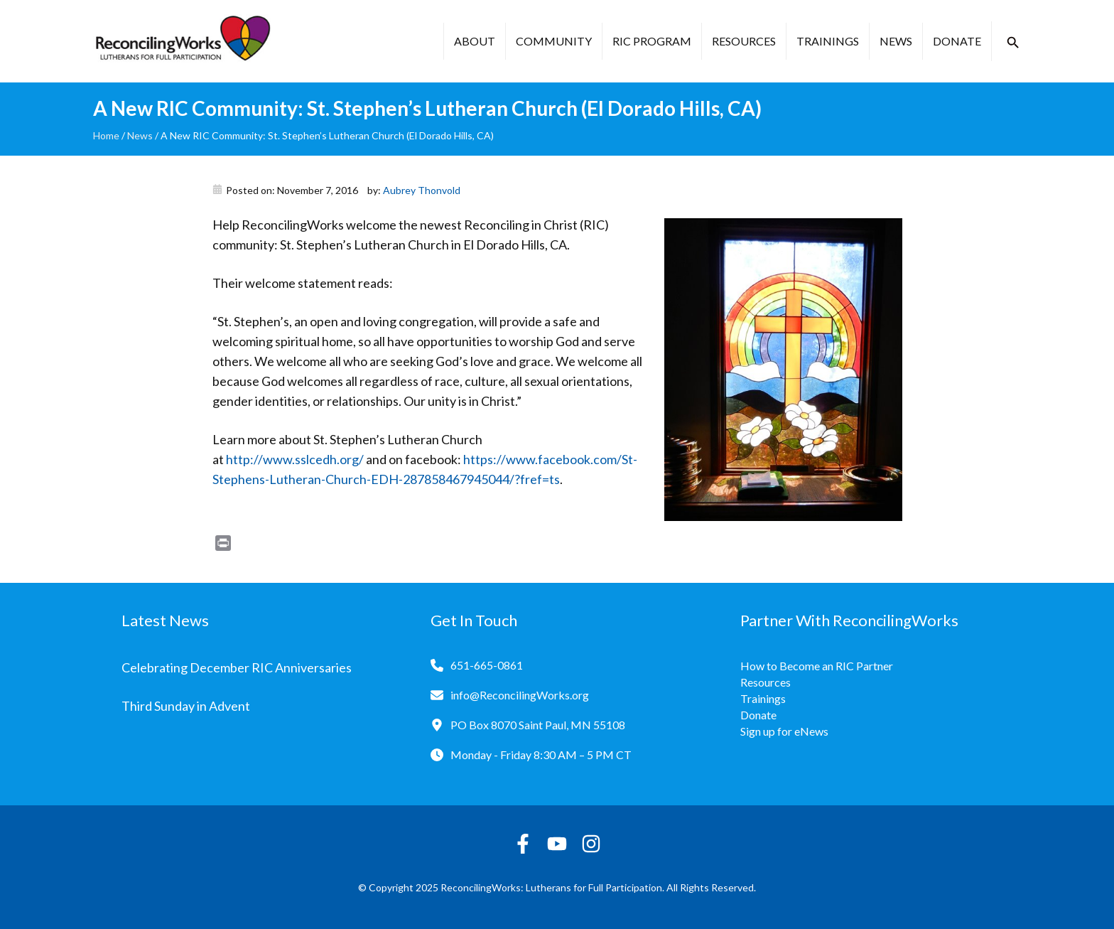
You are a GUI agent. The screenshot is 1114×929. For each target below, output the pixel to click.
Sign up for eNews (784, 731)
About (474, 41)
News (896, 41)
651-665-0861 (486, 665)
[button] (1013, 43)
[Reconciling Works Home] (182, 41)
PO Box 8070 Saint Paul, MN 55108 (537, 724)
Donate (957, 41)
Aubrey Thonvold (421, 190)
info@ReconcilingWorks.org (519, 695)
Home (106, 135)
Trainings (827, 41)
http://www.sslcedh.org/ (295, 459)
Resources (744, 41)
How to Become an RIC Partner (816, 665)
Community (554, 41)
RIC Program (651, 41)
